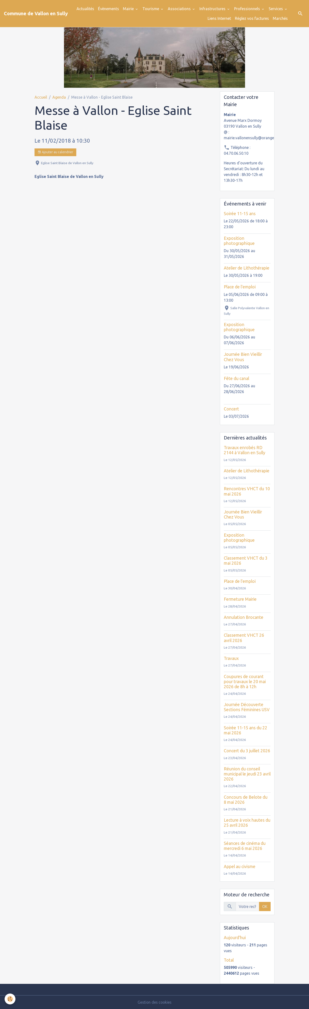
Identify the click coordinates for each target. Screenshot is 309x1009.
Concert (231, 409)
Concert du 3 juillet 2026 (247, 750)
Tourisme (151, 9)
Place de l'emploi (240, 287)
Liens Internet (219, 18)
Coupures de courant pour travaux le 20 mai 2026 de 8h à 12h (245, 681)
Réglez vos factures (252, 18)
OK (264, 906)
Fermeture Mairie (240, 599)
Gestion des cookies (154, 1002)
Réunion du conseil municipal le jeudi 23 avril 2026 (247, 774)
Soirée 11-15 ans (240, 213)
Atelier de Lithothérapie (246, 268)
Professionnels (247, 9)
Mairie (129, 9)
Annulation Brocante (243, 617)
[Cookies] (10, 999)
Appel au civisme (239, 866)
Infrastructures (212, 9)
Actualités (85, 9)
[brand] (36, 13)
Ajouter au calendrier (55, 152)
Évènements (108, 9)
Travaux (231, 658)
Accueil (41, 97)
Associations (180, 9)
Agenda (59, 97)
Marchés (280, 18)
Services (276, 9)
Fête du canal (236, 378)
